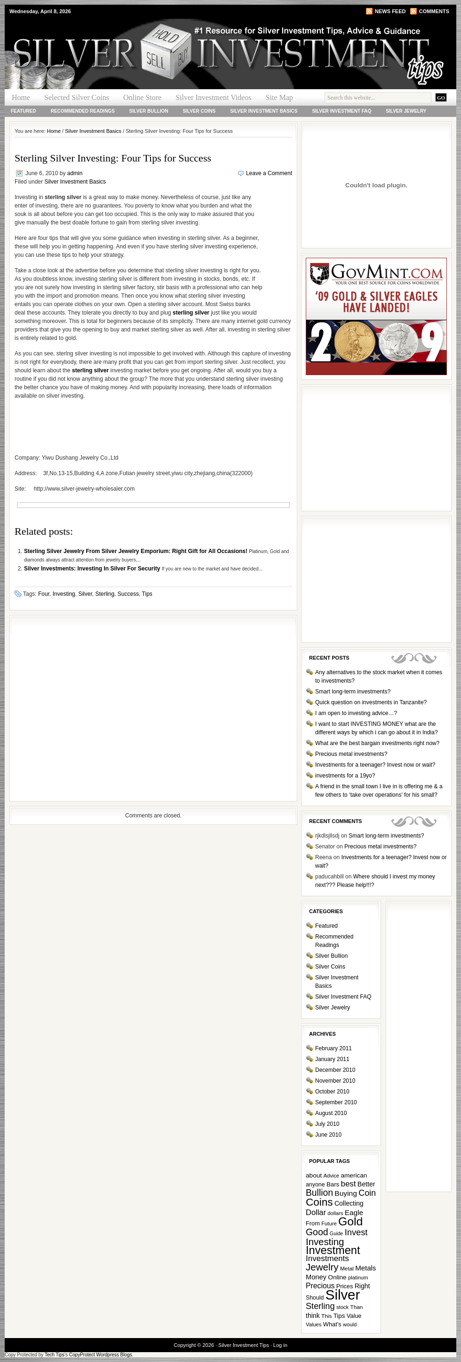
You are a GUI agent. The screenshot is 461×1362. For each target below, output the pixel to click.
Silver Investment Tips (117, 36)
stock (342, 1307)
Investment (333, 1250)
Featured (23, 111)
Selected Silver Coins (76, 97)
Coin (367, 1193)
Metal (347, 1268)
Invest (356, 1232)
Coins (319, 1202)
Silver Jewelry (406, 111)
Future (328, 1223)
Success (128, 594)
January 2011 (332, 1059)
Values (313, 1324)
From (313, 1223)
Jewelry (322, 1267)
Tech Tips (54, 1354)
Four (43, 594)
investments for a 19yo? (345, 775)
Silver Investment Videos (213, 97)
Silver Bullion (148, 111)
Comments (434, 11)
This (326, 1316)
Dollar (316, 1212)
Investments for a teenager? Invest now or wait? (375, 765)
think (313, 1315)
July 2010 (327, 1124)
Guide (336, 1233)
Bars (332, 1184)
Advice (331, 1175)
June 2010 (328, 1134)
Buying (345, 1193)
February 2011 (333, 1048)
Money (316, 1277)
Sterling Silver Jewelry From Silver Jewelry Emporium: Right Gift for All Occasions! (136, 551)
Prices (344, 1286)
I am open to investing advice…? (356, 713)
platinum (358, 1277)
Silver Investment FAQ (341, 111)
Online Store (142, 97)
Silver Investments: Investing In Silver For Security (93, 568)
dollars (335, 1213)
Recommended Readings (83, 111)
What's (332, 1324)
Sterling (104, 594)
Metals (365, 1268)
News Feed (390, 11)
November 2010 (335, 1080)
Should (315, 1297)
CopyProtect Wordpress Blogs (100, 1354)
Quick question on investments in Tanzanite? (371, 702)
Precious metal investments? (351, 754)
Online (337, 1277)
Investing (64, 594)
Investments (327, 1258)
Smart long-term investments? (352, 691)
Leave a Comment (269, 173)
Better (366, 1184)
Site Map (279, 97)
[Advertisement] (88, 708)
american (354, 1175)
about (314, 1175)
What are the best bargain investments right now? (377, 743)
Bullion (319, 1193)
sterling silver (191, 312)
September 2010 (336, 1102)
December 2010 (335, 1070)
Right (362, 1286)
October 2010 (332, 1091)
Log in (280, 1345)
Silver (85, 594)
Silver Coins (199, 111)
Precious (320, 1286)
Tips (147, 594)
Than (356, 1307)
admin (75, 173)
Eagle (354, 1212)
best (348, 1183)
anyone (315, 1184)
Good (317, 1232)
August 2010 (331, 1113)
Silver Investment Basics (263, 111)
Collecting (349, 1203)
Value (354, 1315)
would (350, 1324)
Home (21, 97)
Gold (350, 1221)
